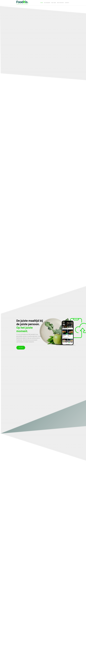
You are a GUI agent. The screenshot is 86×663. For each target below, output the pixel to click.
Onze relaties (60, 2)
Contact (67, 2)
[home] (22, 2)
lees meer (21, 347)
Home (41, 2)
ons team (53, 2)
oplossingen (47, 2)
